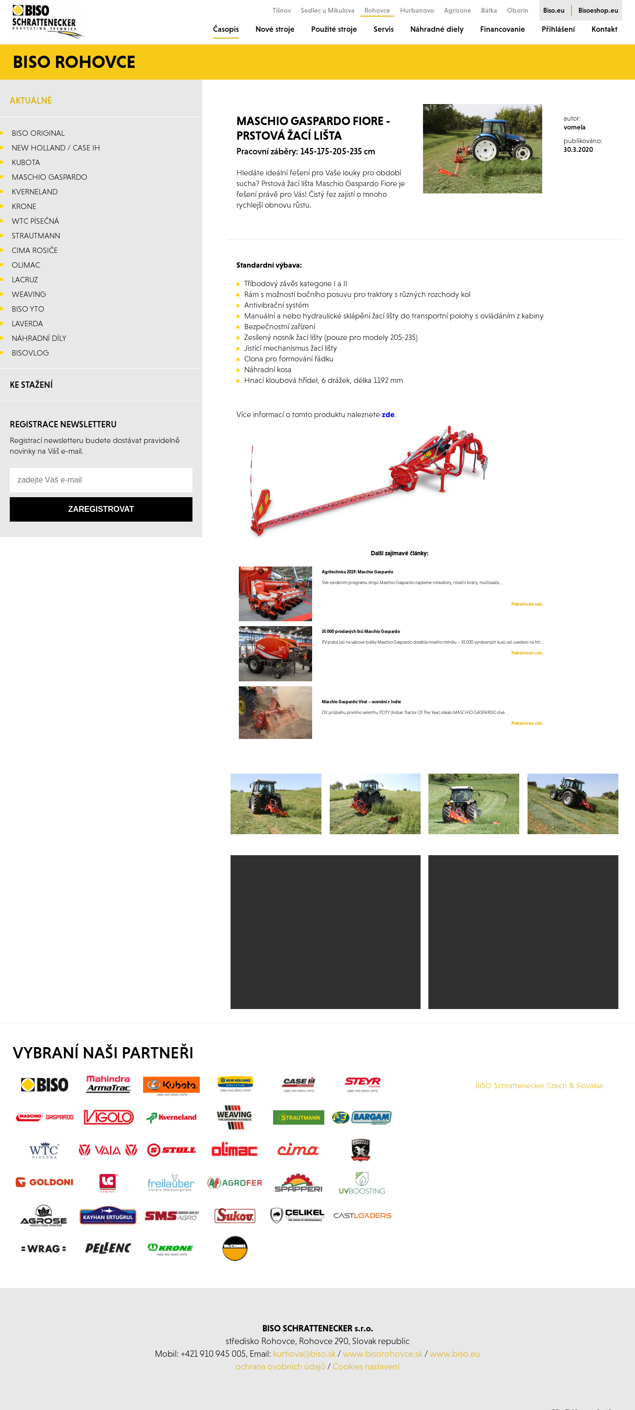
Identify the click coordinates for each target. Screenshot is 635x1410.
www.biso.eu (455, 1353)
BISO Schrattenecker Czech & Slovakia (539, 1085)
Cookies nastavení (366, 1366)
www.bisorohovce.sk (383, 1353)
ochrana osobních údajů (280, 1366)
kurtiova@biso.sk (304, 1353)
